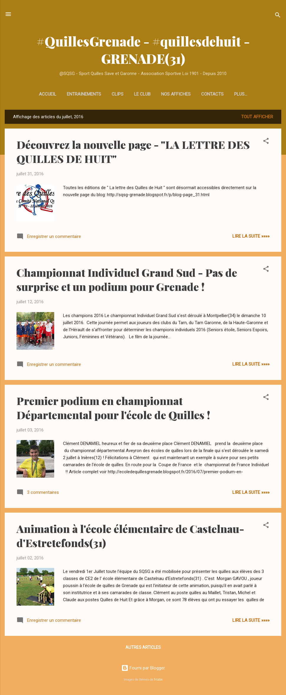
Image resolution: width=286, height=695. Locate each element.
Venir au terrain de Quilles (240, 94)
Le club (118, 94)
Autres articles (143, 648)
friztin (158, 679)
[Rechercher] (277, 16)
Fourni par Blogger (143, 668)
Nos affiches (151, 94)
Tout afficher (257, 118)
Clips (93, 94)
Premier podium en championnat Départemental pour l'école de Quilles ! (113, 409)
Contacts (188, 94)
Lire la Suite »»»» (251, 237)
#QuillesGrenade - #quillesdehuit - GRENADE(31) (143, 49)
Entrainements (60, 94)
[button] (266, 143)
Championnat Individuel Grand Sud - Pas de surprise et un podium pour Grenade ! (126, 280)
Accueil (23, 94)
